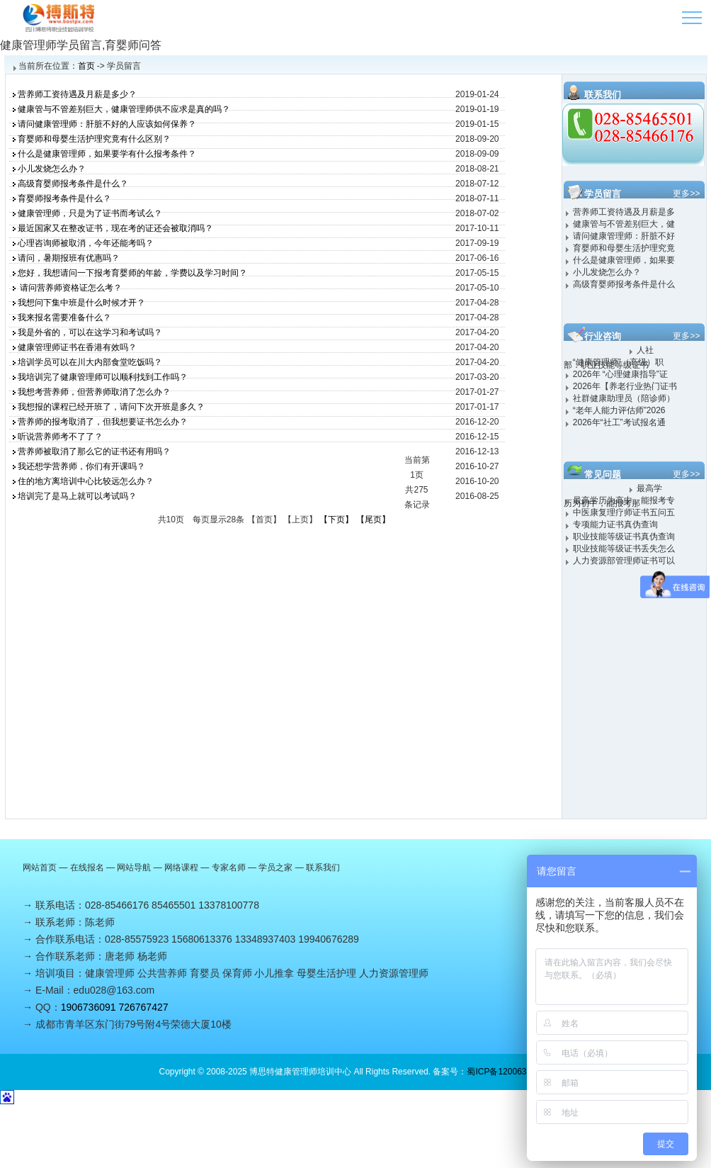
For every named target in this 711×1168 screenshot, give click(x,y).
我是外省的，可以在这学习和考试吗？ (90, 332)
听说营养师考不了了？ (60, 437)
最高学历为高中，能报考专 (624, 500)
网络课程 (181, 867)
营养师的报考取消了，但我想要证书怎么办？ (103, 422)
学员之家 (275, 867)
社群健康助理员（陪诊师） (624, 398)
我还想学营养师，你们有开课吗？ (81, 466)
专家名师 (229, 867)
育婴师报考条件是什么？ (64, 198)
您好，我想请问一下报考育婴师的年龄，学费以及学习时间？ (132, 273)
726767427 (143, 1007)
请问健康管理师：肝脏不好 (624, 236)
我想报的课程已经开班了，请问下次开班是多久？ (111, 407)
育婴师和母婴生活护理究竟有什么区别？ (94, 139)
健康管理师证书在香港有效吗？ (77, 347)
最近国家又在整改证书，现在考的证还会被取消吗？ (115, 228)
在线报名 (87, 867)
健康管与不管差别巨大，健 (624, 224)
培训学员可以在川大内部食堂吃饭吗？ (90, 362)
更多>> (686, 193)
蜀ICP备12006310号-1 (509, 1072)
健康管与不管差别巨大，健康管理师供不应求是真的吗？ (124, 109)
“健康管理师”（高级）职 (618, 362)
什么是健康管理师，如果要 (624, 260)
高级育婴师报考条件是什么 (624, 284)
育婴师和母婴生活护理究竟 (624, 248)
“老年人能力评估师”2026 (619, 410)
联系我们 (323, 867)
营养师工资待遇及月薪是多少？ (77, 94)
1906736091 (88, 1007)
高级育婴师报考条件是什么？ (73, 184)
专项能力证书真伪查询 (615, 524)
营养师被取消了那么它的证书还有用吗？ (94, 451)
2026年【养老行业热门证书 (625, 386)
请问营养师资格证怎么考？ (70, 288)
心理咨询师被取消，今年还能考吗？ (86, 243)
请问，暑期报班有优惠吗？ (69, 258)
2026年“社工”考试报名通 (619, 422)
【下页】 (336, 519)
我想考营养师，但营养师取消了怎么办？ (94, 392)
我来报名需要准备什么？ (64, 317)
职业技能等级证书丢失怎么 (624, 549)
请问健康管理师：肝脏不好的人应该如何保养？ (107, 124)
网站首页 (40, 867)
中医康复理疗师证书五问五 (624, 512)
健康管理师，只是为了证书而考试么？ (90, 213)
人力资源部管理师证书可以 (624, 561)
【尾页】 (373, 519)
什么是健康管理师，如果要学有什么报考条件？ (107, 154)
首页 (86, 66)
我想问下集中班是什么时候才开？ (81, 303)
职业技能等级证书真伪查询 (624, 536)
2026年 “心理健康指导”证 (620, 374)
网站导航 (134, 867)
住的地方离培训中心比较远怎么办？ (86, 481)
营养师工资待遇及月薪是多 (624, 212)
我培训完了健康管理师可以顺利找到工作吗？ (103, 377)
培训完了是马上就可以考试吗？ (77, 496)
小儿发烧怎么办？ (52, 169)
